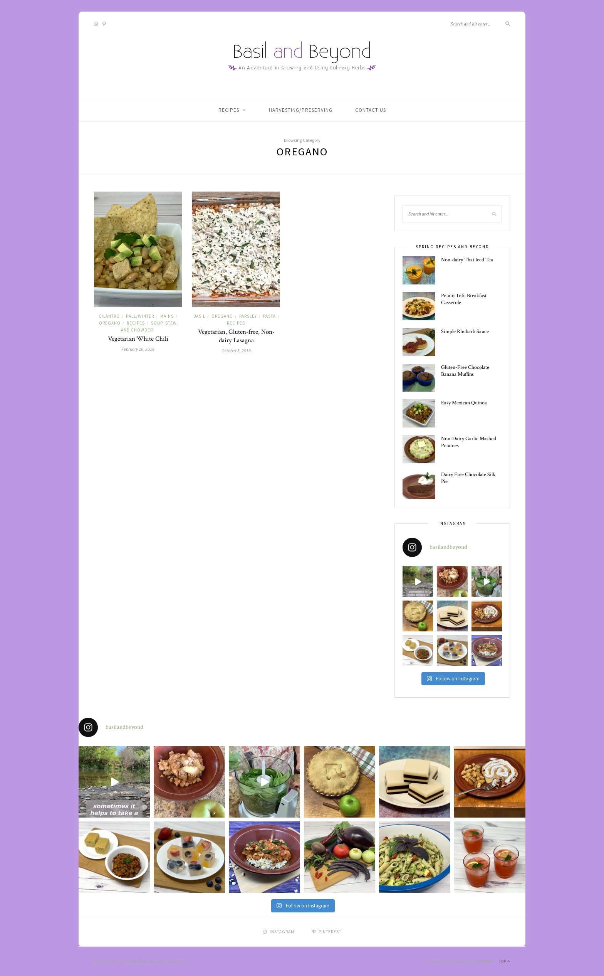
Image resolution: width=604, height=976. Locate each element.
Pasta (269, 316)
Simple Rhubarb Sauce (465, 331)
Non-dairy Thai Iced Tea (467, 259)
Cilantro (109, 316)
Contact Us (370, 110)
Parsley (248, 316)
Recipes (228, 110)
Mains (167, 316)
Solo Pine (139, 961)
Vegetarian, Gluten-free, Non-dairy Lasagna (236, 336)
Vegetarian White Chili (138, 339)
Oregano (110, 323)
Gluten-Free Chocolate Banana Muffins (465, 371)
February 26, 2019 (137, 349)
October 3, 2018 (236, 350)
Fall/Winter (140, 316)
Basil (199, 316)
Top (504, 961)
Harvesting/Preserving (300, 110)
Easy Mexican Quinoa (464, 402)
